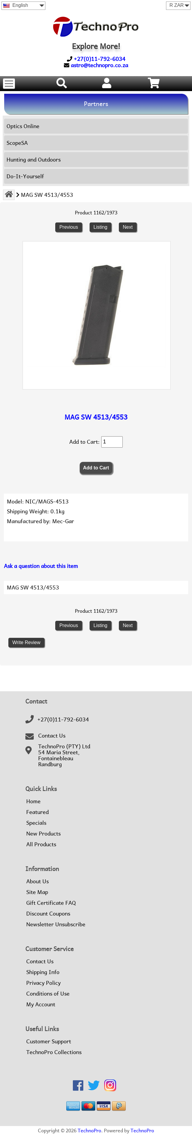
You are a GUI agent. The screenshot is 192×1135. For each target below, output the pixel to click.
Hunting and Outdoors (34, 160)
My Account (40, 1004)
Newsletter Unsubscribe (55, 924)
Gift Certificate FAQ (51, 903)
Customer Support (48, 1041)
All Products (41, 844)
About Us (37, 881)
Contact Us (51, 736)
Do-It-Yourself (25, 176)
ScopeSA (17, 143)
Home (33, 801)
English (15, 5)
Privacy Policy (43, 983)
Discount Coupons (48, 914)
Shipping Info (42, 972)
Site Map (37, 892)
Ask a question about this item (41, 566)
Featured (37, 812)
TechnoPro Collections (54, 1052)
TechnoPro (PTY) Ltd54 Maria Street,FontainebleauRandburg (64, 755)
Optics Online (23, 126)
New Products (43, 834)
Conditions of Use (48, 994)
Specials (36, 823)
